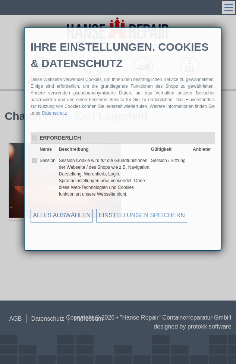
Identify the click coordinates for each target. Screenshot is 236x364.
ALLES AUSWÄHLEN (62, 215)
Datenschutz (54, 113)
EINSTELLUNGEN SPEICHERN (142, 215)
